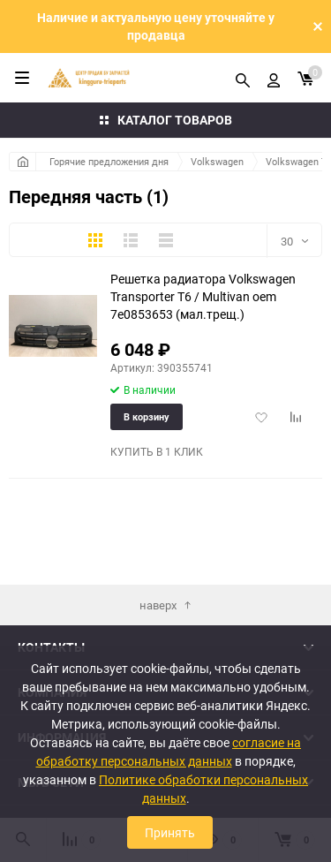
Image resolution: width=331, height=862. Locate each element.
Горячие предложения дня (109, 161)
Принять (170, 832)
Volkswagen (217, 161)
